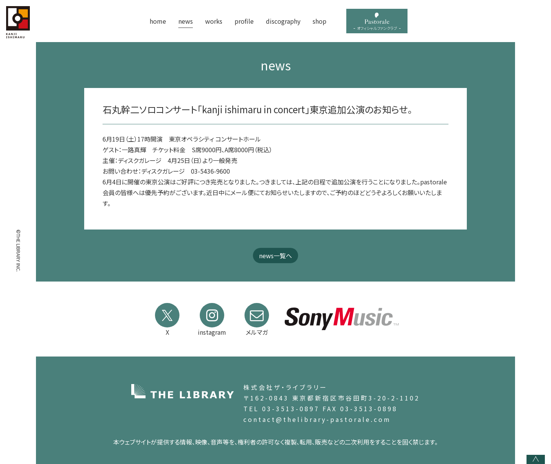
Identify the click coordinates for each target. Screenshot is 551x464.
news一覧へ (275, 255)
